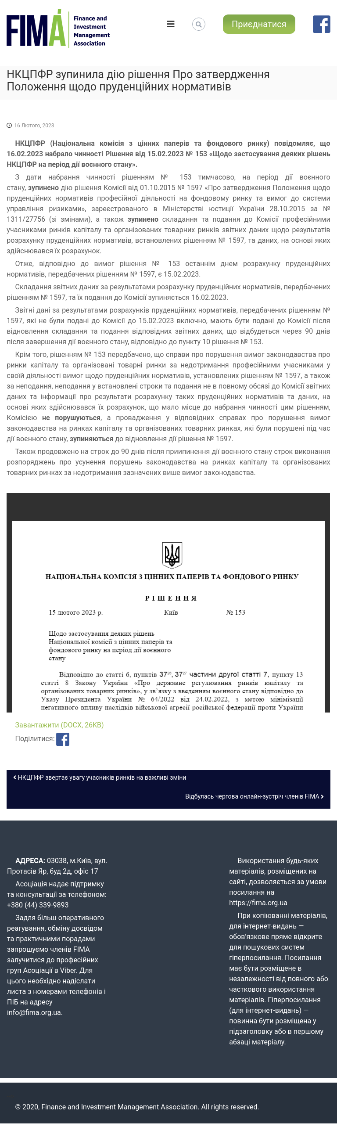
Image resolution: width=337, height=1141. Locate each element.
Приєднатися (259, 24)
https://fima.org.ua (258, 903)
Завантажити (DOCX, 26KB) (59, 725)
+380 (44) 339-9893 (37, 905)
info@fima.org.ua (34, 1012)
